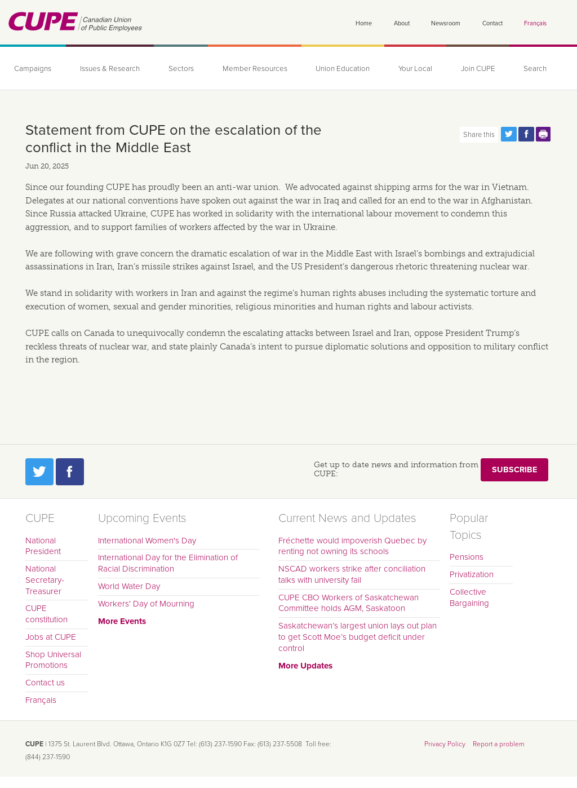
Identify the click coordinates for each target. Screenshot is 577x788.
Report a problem (499, 744)
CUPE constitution (46, 614)
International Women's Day (147, 540)
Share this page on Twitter (509, 134)
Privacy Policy (444, 744)
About (402, 23)
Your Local (415, 68)
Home (364, 23)
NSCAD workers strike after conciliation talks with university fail (351, 574)
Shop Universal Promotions (53, 660)
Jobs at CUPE (50, 637)
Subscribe (514, 470)
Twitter (39, 471)
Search (535, 68)
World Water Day (129, 586)
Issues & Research (110, 68)
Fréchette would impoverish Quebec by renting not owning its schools (352, 546)
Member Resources (255, 68)
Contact (492, 23)
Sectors (181, 68)
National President (43, 546)
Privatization (472, 574)
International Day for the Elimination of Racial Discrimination (168, 563)
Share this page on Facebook (526, 134)
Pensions (466, 557)
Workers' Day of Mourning (146, 604)
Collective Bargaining (469, 597)
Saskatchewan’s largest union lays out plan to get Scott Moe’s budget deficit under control (357, 637)
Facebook (70, 471)
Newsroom (445, 23)
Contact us (45, 683)
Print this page (544, 134)
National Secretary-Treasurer (44, 580)
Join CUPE (478, 68)
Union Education (343, 68)
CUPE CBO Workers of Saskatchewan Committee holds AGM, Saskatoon (348, 603)
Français (535, 23)
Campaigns (32, 68)
